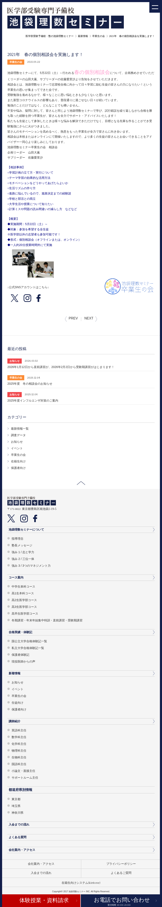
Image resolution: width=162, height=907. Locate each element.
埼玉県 (16, 806)
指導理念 (17, 538)
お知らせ (17, 441)
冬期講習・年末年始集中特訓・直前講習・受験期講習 (47, 620)
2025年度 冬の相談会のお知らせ (29, 383)
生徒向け (17, 702)
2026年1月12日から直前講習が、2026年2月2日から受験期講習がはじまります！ (60, 367)
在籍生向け (18, 461)
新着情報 (14, 673)
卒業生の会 (98, 36)
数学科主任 (19, 737)
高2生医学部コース (24, 600)
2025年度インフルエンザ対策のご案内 (32, 400)
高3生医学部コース (24, 606)
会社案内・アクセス (22, 849)
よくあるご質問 (121, 873)
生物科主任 (19, 757)
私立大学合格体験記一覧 (28, 648)
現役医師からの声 (23, 661)
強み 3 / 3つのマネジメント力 (31, 565)
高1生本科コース (23, 593)
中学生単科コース (23, 586)
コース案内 (16, 577)
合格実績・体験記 (20, 632)
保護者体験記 (20, 654)
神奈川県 (17, 812)
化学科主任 (19, 743)
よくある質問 (17, 837)
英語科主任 (19, 730)
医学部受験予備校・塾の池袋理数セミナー (50, 36)
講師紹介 (14, 721)
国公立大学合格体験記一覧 (29, 641)
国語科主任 (19, 764)
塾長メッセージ (22, 545)
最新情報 (83, 36)
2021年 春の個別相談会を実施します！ (132, 36)
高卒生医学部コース (25, 613)
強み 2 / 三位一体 (23, 559)
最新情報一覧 (20, 428)
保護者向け (18, 468)
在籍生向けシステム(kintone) (81, 883)
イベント (17, 448)
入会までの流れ (19, 824)
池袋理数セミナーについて (26, 529)
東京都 (16, 799)
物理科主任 (19, 750)
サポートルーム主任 (25, 777)
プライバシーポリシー (121, 864)
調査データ (18, 435)
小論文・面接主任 (23, 771)
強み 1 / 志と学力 (23, 552)
